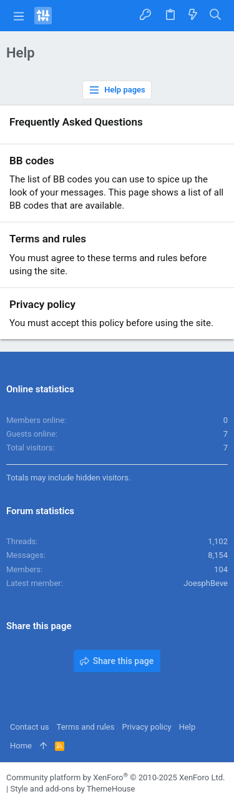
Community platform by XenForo (115, 777)
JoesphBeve (205, 583)
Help (187, 727)
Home (21, 745)
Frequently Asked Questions (76, 122)
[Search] (215, 15)
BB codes (31, 160)
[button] (18, 15)
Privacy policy (42, 304)
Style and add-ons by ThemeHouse (72, 788)
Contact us (29, 727)
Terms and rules (47, 238)
